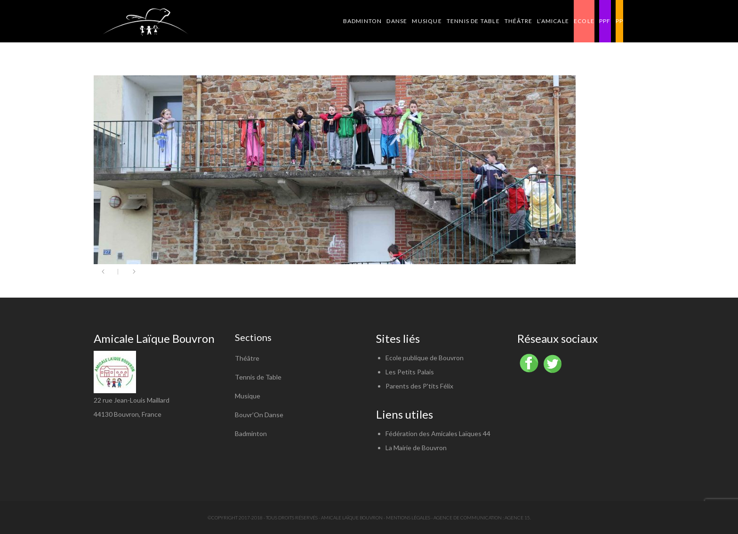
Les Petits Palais (409, 372)
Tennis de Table (258, 377)
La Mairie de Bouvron (416, 448)
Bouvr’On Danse (259, 415)
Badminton (251, 433)
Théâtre (247, 358)
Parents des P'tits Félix (419, 386)
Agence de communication (467, 517)
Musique (247, 396)
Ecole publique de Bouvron (424, 358)
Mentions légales (408, 517)
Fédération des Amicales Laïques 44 (437, 433)
